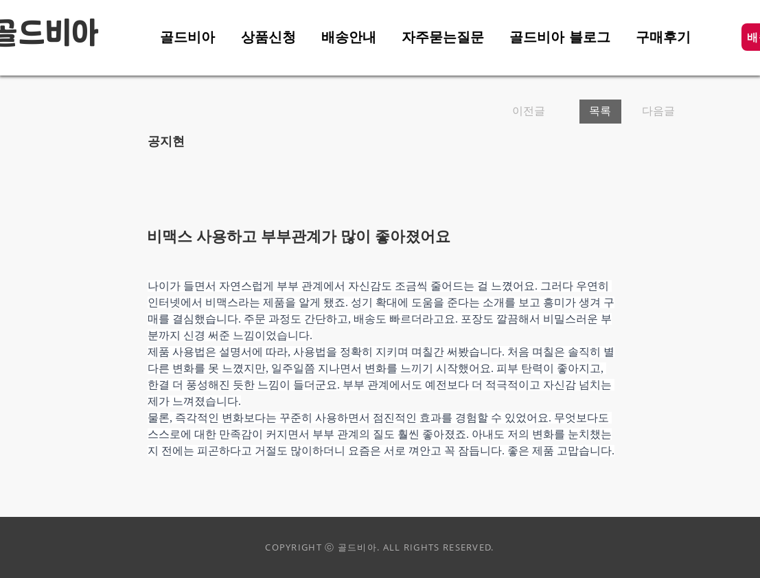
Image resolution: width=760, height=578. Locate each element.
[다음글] (654, 112)
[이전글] (540, 112)
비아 (72, 34)
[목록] (600, 112)
